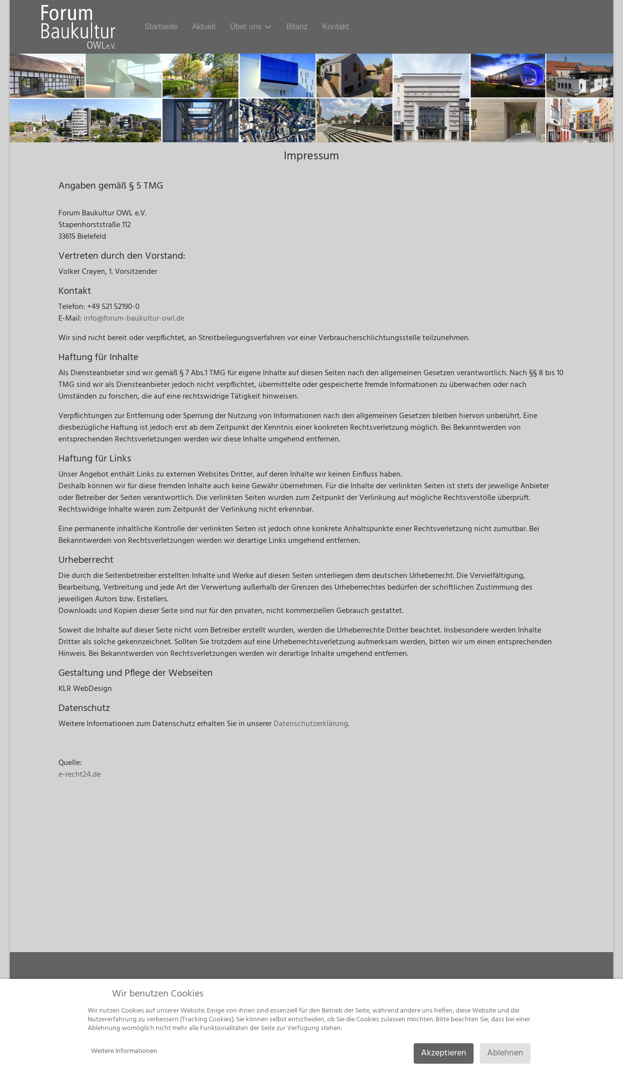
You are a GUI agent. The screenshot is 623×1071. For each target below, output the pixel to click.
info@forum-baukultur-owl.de (134, 318)
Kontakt (335, 26)
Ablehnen (505, 1053)
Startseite (161, 26)
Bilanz (297, 26)
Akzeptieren (443, 1053)
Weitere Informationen (124, 1051)
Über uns (245, 26)
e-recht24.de (79, 774)
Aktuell (203, 26)
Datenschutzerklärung (311, 724)
